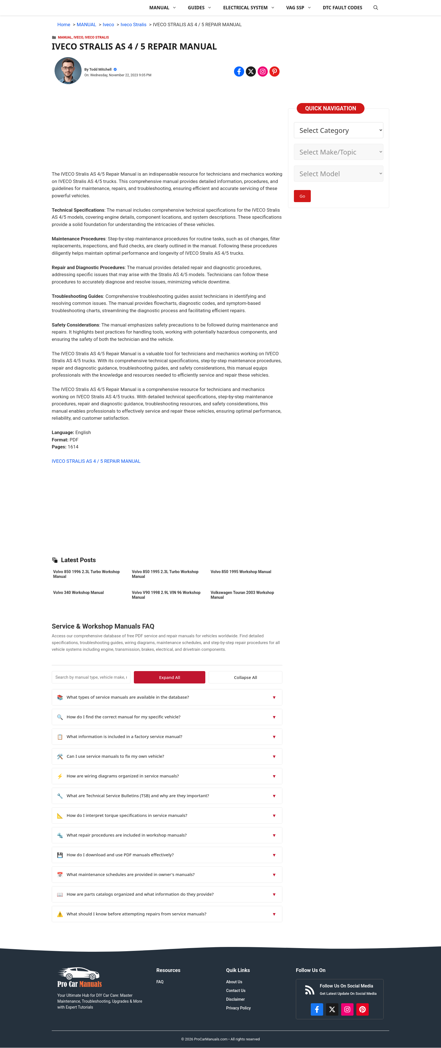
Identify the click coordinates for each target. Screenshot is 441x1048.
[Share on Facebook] (239, 71)
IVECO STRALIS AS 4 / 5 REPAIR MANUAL (96, 461)
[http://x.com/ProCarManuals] (332, 1009)
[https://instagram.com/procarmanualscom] (347, 1009)
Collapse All (266, 677)
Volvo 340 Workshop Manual (78, 592)
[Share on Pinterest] (274, 71)
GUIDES (202, 7)
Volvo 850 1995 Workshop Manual (241, 571)
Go (302, 196)
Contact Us (236, 990)
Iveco (78, 37)
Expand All (231, 677)
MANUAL (165, 7)
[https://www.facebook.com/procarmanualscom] (317, 1009)
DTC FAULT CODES (342, 8)
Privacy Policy (238, 1008)
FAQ (159, 982)
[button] (376, 7)
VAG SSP (301, 7)
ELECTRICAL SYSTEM (251, 7)
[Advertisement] (167, 131)
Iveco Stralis (97, 37)
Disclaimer (235, 999)
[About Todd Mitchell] (68, 71)
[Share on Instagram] (263, 71)
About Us (234, 982)
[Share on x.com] (251, 71)
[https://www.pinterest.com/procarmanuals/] (362, 1009)
